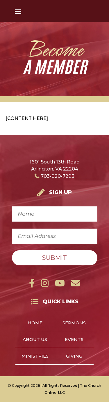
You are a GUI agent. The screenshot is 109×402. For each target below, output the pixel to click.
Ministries (35, 356)
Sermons (74, 323)
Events (74, 339)
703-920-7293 (54, 176)
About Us (35, 339)
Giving (74, 356)
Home (35, 323)
